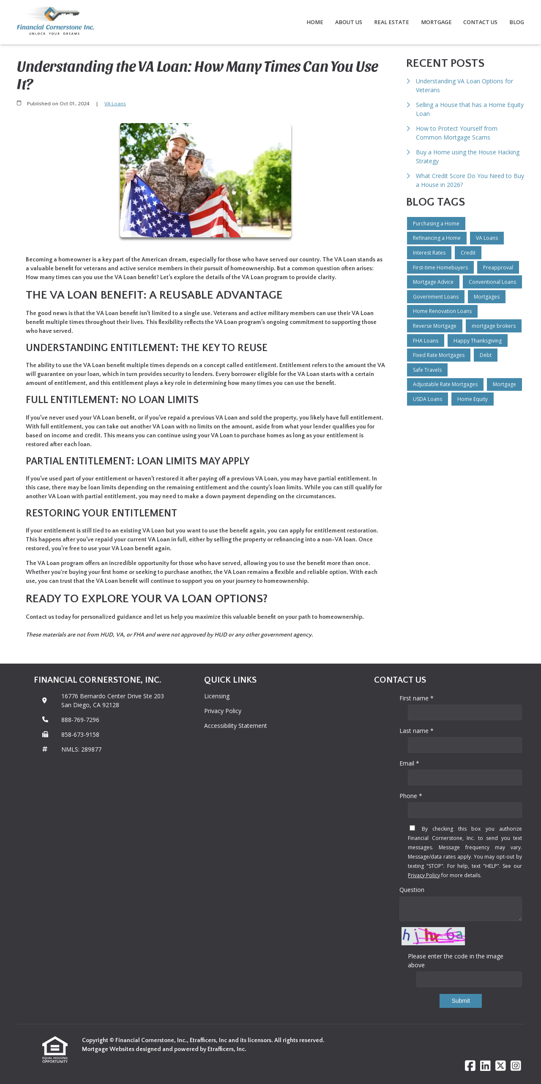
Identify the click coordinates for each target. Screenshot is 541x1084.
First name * (416, 698)
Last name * (416, 731)
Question (411, 890)
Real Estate (391, 22)
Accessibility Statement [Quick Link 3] (235, 726)
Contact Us (480, 22)
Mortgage (436, 22)
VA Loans (115, 103)
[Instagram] (516, 1066)
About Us (348, 22)
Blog (516, 22)
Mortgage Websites (109, 1049)
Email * (409, 763)
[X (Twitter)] (500, 1066)
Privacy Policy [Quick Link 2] (222, 711)
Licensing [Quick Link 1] (217, 696)
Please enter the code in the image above (455, 960)
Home (314, 22)
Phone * (410, 796)
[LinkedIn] (485, 1066)
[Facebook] (470, 1066)
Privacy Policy (424, 875)
